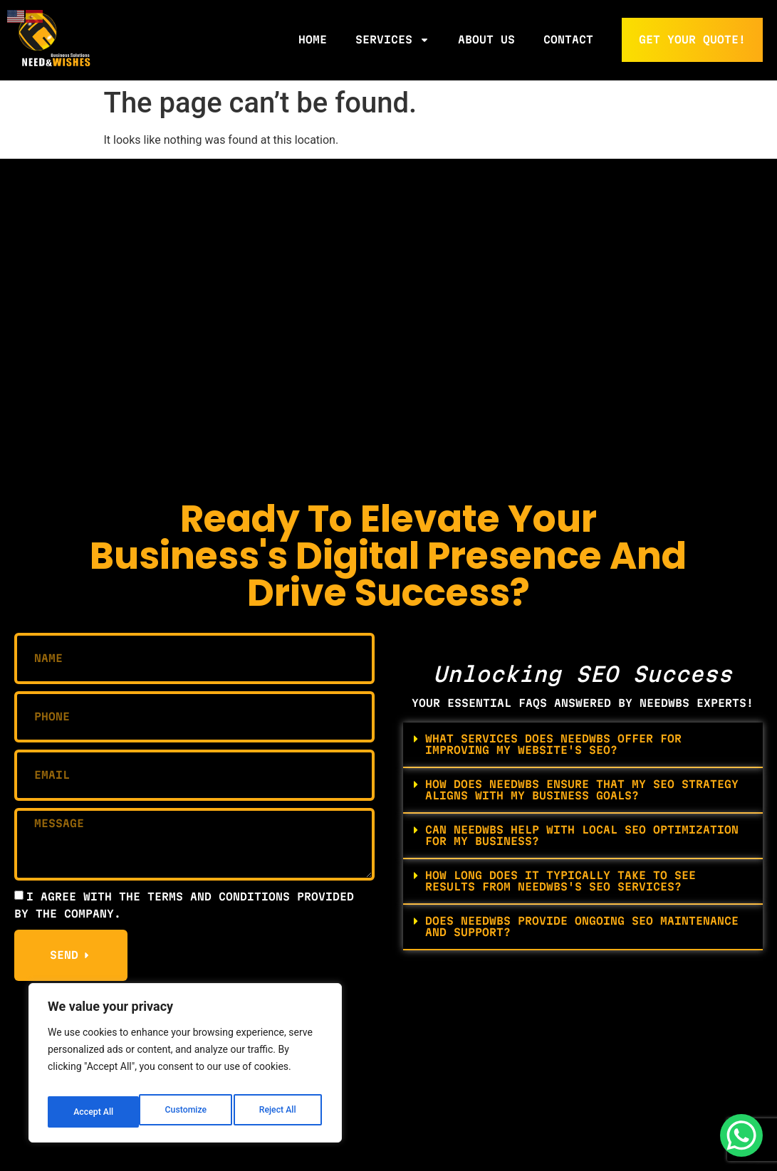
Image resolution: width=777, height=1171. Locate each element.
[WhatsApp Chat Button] (741, 1135)
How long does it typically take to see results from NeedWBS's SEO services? (560, 881)
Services (392, 40)
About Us (486, 39)
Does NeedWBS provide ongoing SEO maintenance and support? (582, 926)
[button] (583, 745)
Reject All (186, 1112)
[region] (185, 1068)
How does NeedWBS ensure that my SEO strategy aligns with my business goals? (582, 790)
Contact (568, 39)
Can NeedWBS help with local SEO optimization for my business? (582, 835)
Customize (93, 1112)
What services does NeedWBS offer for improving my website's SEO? (553, 744)
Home (312, 39)
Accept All (278, 1112)
